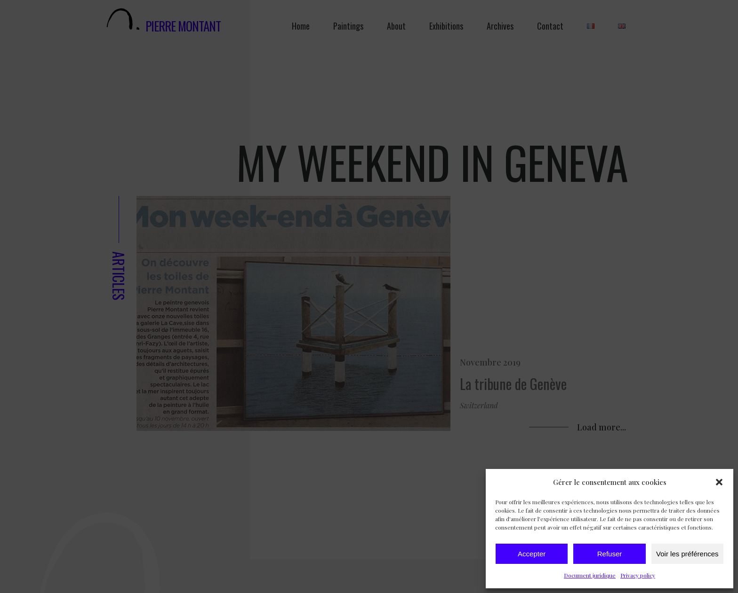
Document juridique (590, 575)
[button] (719, 482)
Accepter (531, 554)
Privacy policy (637, 575)
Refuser (609, 554)
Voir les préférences (687, 554)
